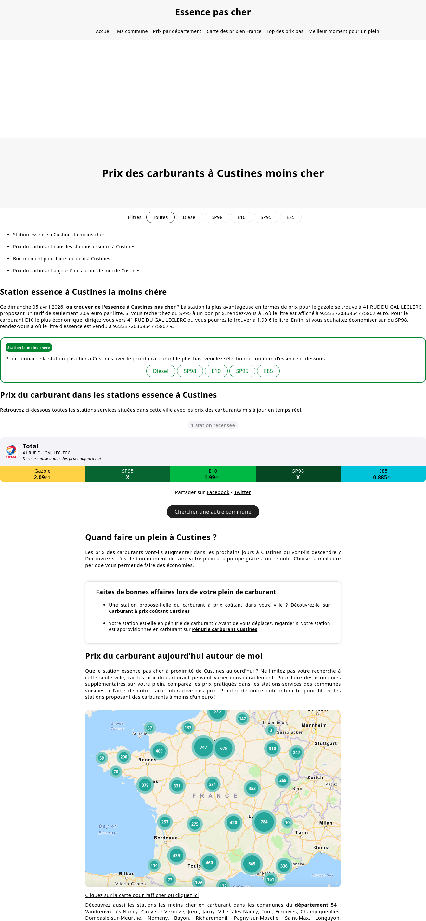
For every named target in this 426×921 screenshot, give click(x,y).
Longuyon (327, 917)
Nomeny (158, 917)
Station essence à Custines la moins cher (59, 234)
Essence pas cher (213, 12)
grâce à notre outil (268, 558)
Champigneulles (320, 911)
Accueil (104, 31)
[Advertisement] (213, 88)
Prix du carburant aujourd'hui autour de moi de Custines (77, 271)
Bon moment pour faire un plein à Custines (61, 258)
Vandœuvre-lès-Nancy (111, 911)
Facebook (218, 492)
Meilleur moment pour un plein (344, 31)
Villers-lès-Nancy (238, 911)
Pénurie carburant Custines (224, 629)
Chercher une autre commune (212, 511)
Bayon (181, 917)
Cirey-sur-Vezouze (162, 911)
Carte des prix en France (234, 31)
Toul (267, 911)
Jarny (208, 911)
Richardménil (211, 917)
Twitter (242, 492)
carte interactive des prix (184, 690)
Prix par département (177, 31)
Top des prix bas (285, 31)
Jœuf (193, 911)
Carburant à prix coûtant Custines (149, 611)
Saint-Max (297, 917)
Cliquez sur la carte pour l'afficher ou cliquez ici (142, 895)
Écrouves (286, 911)
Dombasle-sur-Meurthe (113, 917)
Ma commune (132, 31)
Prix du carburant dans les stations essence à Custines (74, 246)
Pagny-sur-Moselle (256, 917)
